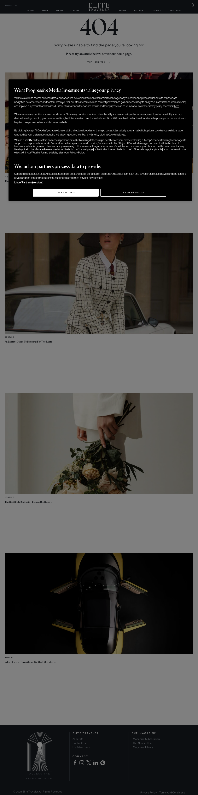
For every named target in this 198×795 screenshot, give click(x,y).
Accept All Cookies (133, 192)
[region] (100, 140)
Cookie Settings (66, 192)
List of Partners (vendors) (28, 182)
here (176, 106)
